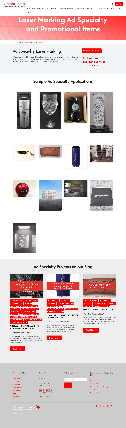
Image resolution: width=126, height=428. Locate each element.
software (51, 303)
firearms (33, 306)
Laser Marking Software (65, 8)
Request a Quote (91, 50)
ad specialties (31, 300)
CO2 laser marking (65, 303)
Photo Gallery (110, 8)
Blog (118, 8)
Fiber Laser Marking (28, 317)
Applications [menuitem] (17, 390)
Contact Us (30, 12)
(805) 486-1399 (44, 390)
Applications (91, 8)
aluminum (15, 311)
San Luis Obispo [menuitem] (95, 384)
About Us (101, 8)
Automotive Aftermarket (104, 303)
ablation (23, 314)
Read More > (18, 349)
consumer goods (28, 311)
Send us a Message (45, 396)
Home (29, 8)
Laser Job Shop (50, 8)
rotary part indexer (19, 322)
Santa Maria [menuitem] (94, 390)
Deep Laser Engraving (19, 306)
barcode (14, 317)
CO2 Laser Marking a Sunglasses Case (99, 309)
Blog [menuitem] (14, 393)
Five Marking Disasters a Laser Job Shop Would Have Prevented (24, 327)
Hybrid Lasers (37, 8)
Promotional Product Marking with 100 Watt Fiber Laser (62, 316)
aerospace (15, 309)
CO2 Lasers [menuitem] (16, 381)
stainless (35, 309)
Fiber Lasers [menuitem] (17, 378)
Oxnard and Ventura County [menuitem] (99, 387)
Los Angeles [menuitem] (94, 381)
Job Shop (25, 309)
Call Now (119, 4)
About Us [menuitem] (16, 396)
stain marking (16, 303)
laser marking (16, 320)
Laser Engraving (17, 300)
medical (14, 314)
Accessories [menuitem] (16, 384)
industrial (33, 314)
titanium (28, 303)
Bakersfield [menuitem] (94, 393)
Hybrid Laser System (32, 320)
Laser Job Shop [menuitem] (17, 387)
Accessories (79, 8)
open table (65, 300)
